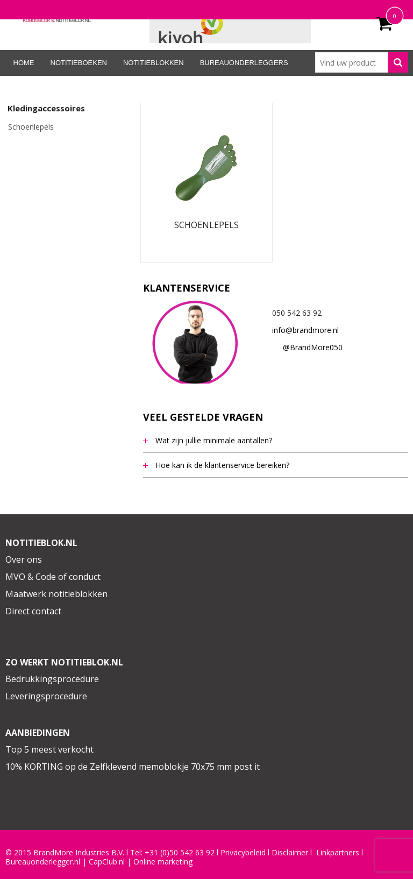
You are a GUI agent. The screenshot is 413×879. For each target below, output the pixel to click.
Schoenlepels (31, 127)
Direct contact (33, 611)
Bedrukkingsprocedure (52, 679)
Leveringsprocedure (46, 696)
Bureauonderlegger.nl (42, 861)
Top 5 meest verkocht (49, 749)
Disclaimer (290, 852)
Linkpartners (337, 852)
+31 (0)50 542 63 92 (180, 852)
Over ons (23, 559)
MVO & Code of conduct (53, 577)
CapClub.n (106, 861)
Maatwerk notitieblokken (56, 594)
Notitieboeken (79, 63)
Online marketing (163, 861)
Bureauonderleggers (244, 63)
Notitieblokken (153, 63)
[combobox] (361, 62)
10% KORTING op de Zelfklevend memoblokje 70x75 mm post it (132, 766)
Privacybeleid (243, 852)
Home (23, 63)
